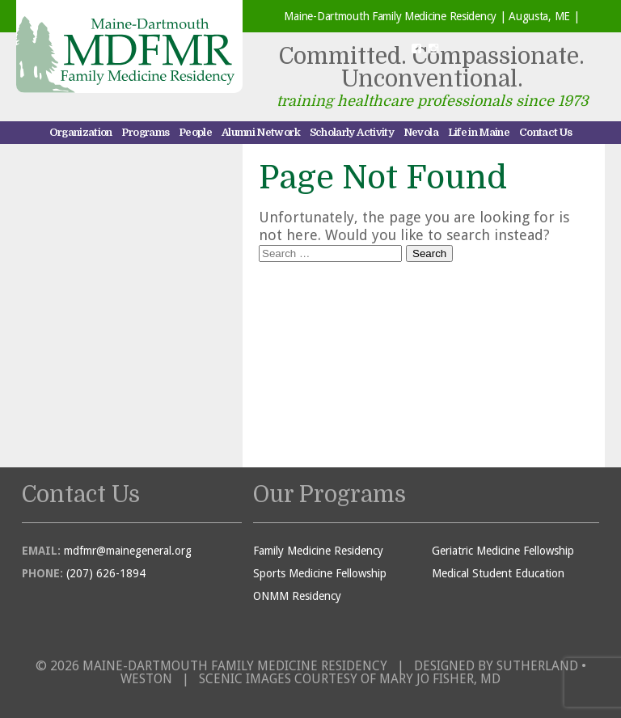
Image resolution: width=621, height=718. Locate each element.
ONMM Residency (297, 595)
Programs (145, 132)
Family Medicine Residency (318, 550)
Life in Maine (479, 132)
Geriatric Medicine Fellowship (503, 550)
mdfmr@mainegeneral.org (128, 550)
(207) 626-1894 (106, 573)
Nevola (420, 132)
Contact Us (545, 132)
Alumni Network (261, 132)
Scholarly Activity (352, 132)
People (195, 132)
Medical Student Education (498, 573)
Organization (80, 132)
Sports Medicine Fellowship (320, 573)
